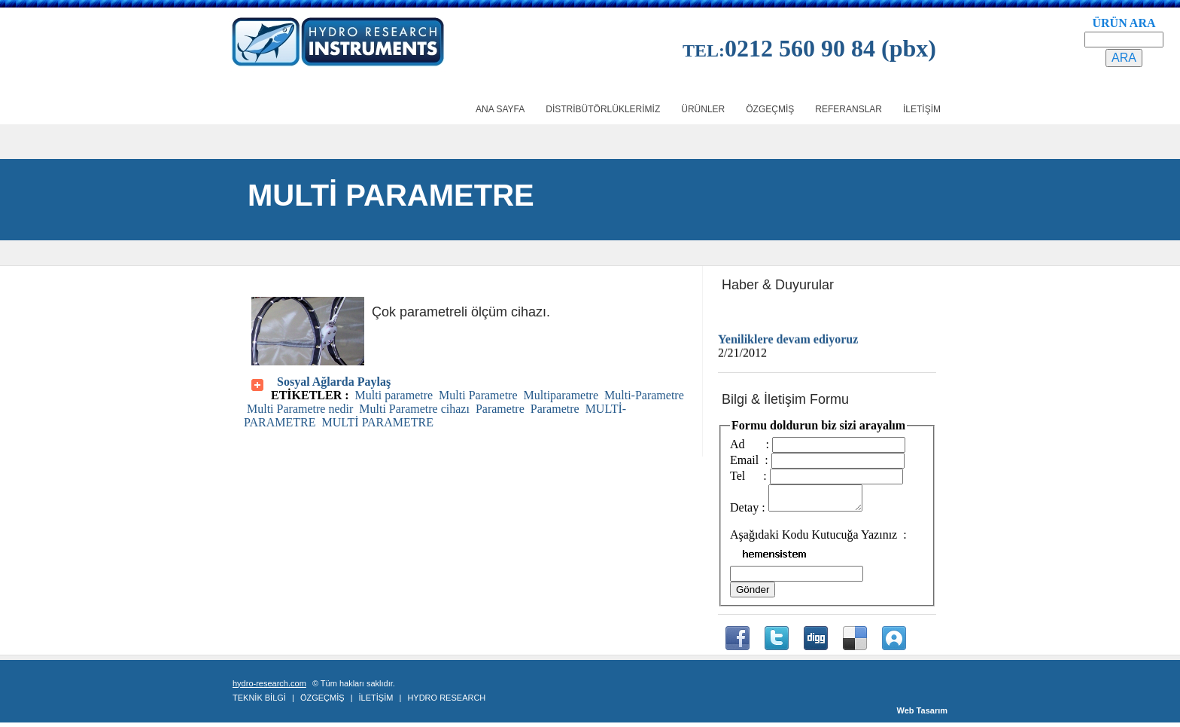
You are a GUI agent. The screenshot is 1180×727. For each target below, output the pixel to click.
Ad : (749, 444)
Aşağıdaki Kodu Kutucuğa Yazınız (815, 539)
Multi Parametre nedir (300, 408)
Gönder (752, 594)
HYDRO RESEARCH (446, 702)
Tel (745, 475)
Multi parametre (394, 395)
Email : (749, 460)
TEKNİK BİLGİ (259, 702)
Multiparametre (561, 395)
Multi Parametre (478, 395)
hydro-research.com (269, 687)
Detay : (747, 512)
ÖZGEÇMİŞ (322, 702)
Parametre (500, 408)
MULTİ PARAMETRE (377, 422)
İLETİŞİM (376, 702)
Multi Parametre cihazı (414, 408)
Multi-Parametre (644, 395)
